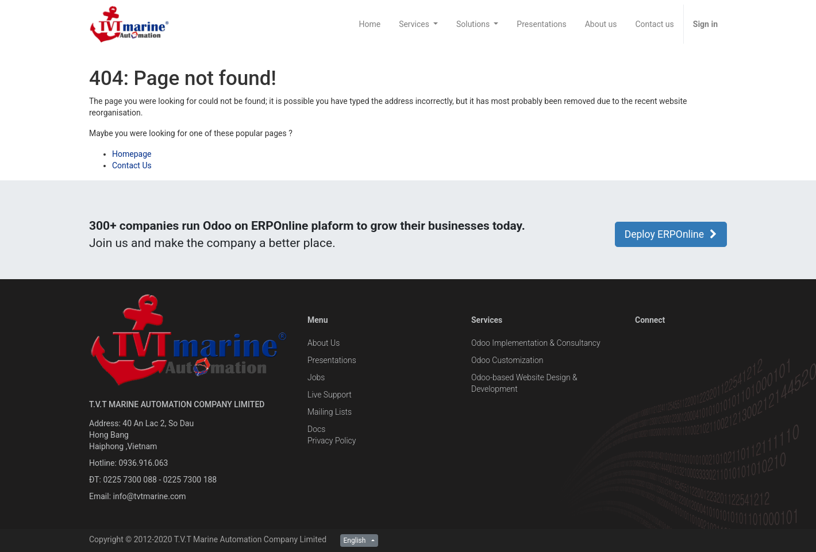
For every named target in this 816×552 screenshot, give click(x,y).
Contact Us (132, 165)
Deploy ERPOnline (671, 234)
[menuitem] (369, 24)
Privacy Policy (331, 440)
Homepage (131, 154)
